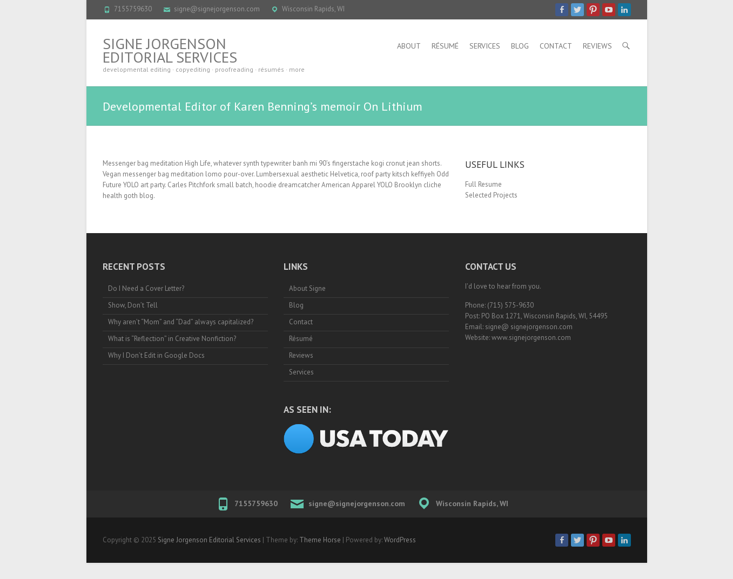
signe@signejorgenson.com (217, 8)
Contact (556, 46)
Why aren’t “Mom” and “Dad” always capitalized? (180, 321)
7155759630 (133, 8)
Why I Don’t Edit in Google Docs (156, 355)
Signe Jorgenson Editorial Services (170, 50)
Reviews (597, 46)
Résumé (445, 46)
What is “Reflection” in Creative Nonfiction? (172, 338)
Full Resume (483, 184)
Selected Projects (491, 195)
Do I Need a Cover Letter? (146, 288)
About (409, 46)
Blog (520, 46)
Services (484, 46)
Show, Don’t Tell (133, 305)
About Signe (307, 288)
